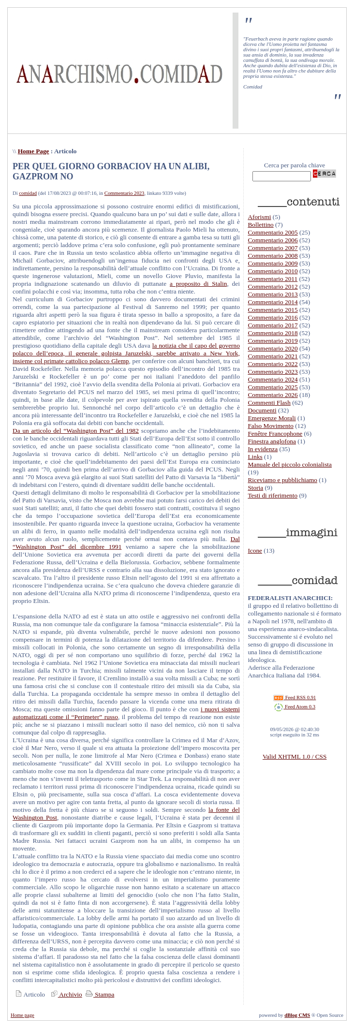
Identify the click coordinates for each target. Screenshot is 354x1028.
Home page (22, 1015)
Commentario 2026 (272, 394)
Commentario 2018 (272, 333)
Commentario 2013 (272, 294)
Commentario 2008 (272, 255)
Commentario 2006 (272, 240)
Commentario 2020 (272, 348)
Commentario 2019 (272, 340)
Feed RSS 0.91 (294, 697)
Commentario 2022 (272, 363)
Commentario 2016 (272, 317)
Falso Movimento (270, 425)
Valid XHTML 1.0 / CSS (294, 756)
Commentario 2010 (272, 271)
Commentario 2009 (272, 263)
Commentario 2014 (272, 302)
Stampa (99, 994)
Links (255, 456)
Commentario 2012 (272, 286)
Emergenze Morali (271, 418)
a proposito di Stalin (198, 283)
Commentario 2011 (272, 278)
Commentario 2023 (124, 193)
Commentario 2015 (272, 309)
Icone (255, 550)
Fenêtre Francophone (275, 433)
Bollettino (260, 224)
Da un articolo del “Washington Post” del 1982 (76, 430)
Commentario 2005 (272, 232)
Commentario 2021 (272, 356)
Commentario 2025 (272, 387)
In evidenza (263, 449)
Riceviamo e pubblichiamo (282, 480)
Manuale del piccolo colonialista (290, 464)
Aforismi (259, 216)
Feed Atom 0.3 (294, 706)
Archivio (65, 994)
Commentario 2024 (272, 379)
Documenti (262, 410)
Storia (255, 487)
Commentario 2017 (272, 325)
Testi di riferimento (272, 495)
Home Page (33, 151)
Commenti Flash (269, 402)
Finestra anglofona (272, 441)
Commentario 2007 (272, 247)
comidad (28, 193)
